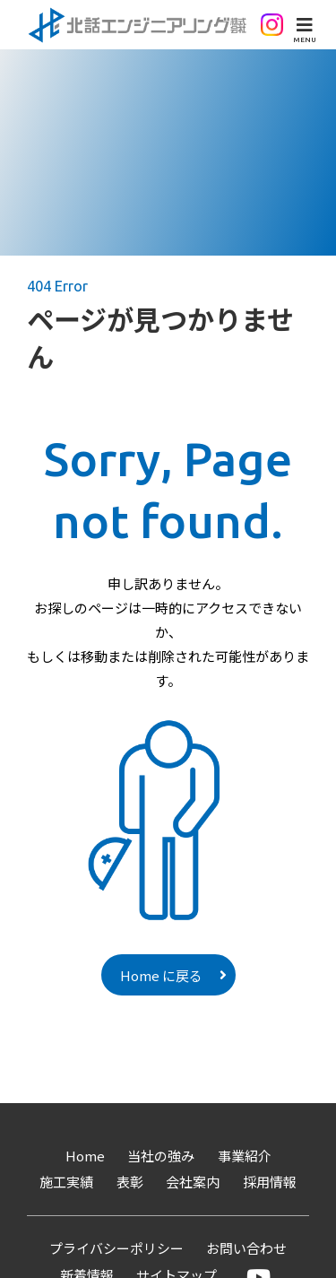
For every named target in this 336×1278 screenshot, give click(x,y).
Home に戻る (161, 975)
